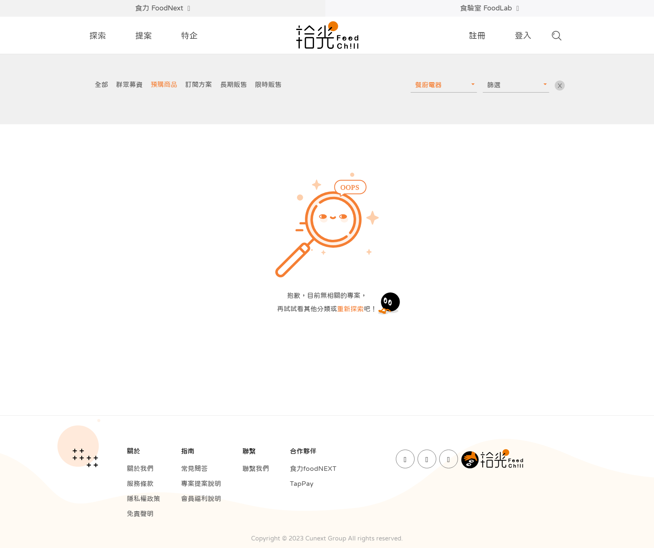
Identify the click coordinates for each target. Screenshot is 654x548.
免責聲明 (140, 513)
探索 (97, 35)
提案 (143, 35)
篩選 (494, 84)
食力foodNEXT (313, 468)
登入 (523, 35)
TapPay (301, 483)
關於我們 (140, 468)
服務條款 (140, 483)
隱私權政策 (143, 498)
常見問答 (194, 468)
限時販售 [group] (268, 84)
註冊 (477, 35)
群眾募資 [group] (129, 84)
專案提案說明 (201, 483)
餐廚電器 (428, 84)
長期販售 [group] (233, 84)
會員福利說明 (201, 498)
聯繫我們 (255, 468)
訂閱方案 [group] (198, 84)
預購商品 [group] (164, 84)
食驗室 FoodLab (489, 8)
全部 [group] (101, 84)
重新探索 (350, 308)
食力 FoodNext (162, 8)
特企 (189, 35)
